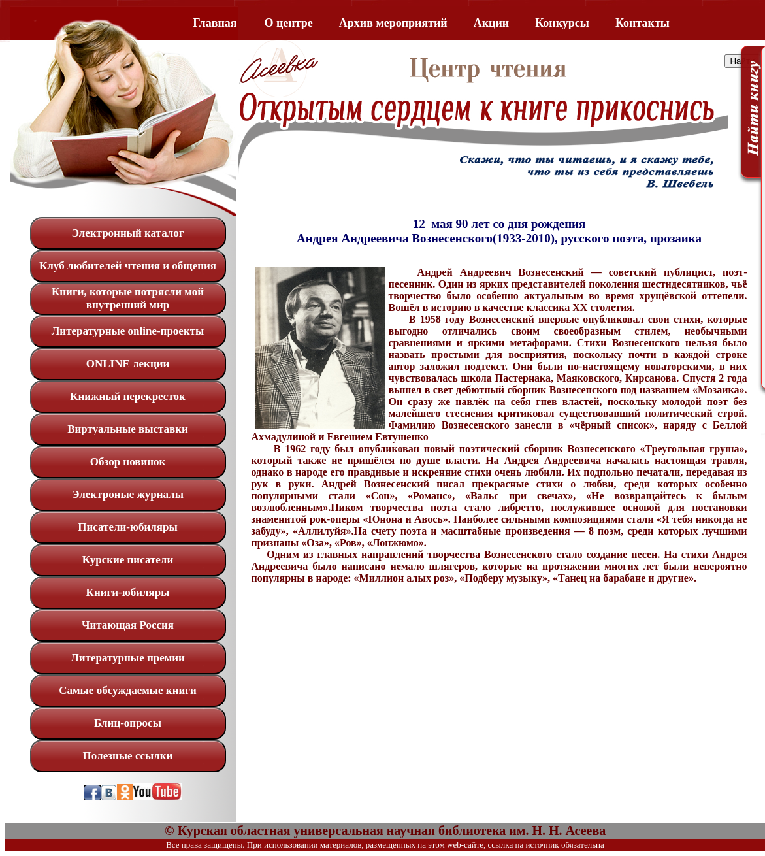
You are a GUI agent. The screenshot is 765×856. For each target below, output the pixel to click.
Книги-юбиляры (128, 592)
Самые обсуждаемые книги (128, 690)
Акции (491, 22)
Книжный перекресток (128, 396)
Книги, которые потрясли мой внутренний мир (128, 298)
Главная (214, 22)
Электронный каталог (127, 233)
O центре (289, 22)
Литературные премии (128, 657)
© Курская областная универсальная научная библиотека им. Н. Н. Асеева (385, 830)
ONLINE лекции (128, 363)
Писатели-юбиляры (127, 527)
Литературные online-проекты (128, 331)
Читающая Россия (128, 625)
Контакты (642, 22)
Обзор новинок (128, 461)
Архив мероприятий (393, 22)
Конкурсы (562, 22)
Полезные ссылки (128, 755)
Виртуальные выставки (127, 429)
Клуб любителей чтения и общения (127, 265)
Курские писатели (127, 559)
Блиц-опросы (127, 723)
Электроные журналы (128, 494)
